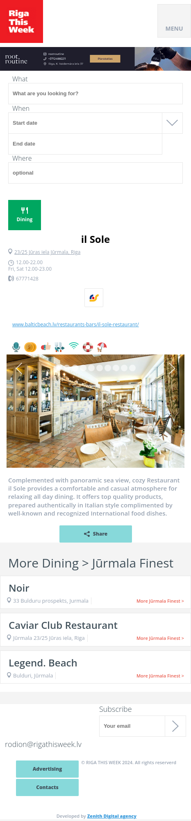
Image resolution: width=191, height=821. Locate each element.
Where (22, 158)
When (21, 108)
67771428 (27, 278)
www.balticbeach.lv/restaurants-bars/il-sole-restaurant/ (75, 324)
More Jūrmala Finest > (160, 601)
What (20, 79)
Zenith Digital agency (111, 816)
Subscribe (115, 709)
